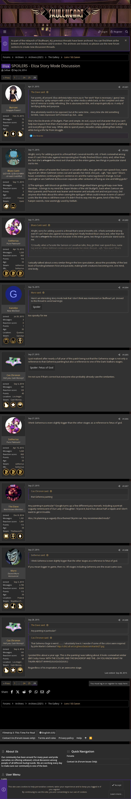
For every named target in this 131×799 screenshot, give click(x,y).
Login (4, 779)
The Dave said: (38, 92)
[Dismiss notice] (125, 41)
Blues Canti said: (39, 225)
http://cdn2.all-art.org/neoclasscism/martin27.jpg (80, 646)
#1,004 (125, 287)
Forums (70, 756)
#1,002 (125, 150)
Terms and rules (47, 737)
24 (24, 77)
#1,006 (125, 419)
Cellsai (7, 70)
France (21, 198)
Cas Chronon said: (40, 491)
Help (79, 737)
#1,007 (125, 486)
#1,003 (125, 220)
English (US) (47, 732)
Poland (21, 597)
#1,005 (125, 354)
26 (34, 77)
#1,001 (125, 87)
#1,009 (125, 620)
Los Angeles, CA (20, 396)
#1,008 (125, 550)
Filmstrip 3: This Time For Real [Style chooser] (19, 732)
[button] (4, 32)
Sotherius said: (38, 555)
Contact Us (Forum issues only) (18, 737)
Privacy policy (66, 737)
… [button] (19, 77)
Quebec (20, 332)
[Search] (127, 32)
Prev (7, 77)
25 (29, 77)
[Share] (119, 87)
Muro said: (36, 292)
